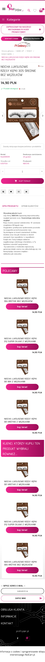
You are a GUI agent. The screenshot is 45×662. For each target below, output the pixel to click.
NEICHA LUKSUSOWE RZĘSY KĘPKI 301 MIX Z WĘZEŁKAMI (20, 380)
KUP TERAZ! (22, 181)
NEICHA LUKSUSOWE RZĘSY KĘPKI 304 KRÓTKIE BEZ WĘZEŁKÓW (20, 300)
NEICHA (26, 163)
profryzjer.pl (22, 631)
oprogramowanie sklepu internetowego (27, 653)
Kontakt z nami (11, 38)
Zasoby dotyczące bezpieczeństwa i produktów (22, 146)
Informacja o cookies (10, 652)
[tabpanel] (22, 235)
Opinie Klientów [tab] (29, 206)
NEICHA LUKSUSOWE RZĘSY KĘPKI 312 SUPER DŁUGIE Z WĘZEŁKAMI (20, 340)
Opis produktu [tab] (10, 206)
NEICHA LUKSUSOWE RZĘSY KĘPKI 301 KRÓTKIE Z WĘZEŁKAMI (20, 420)
